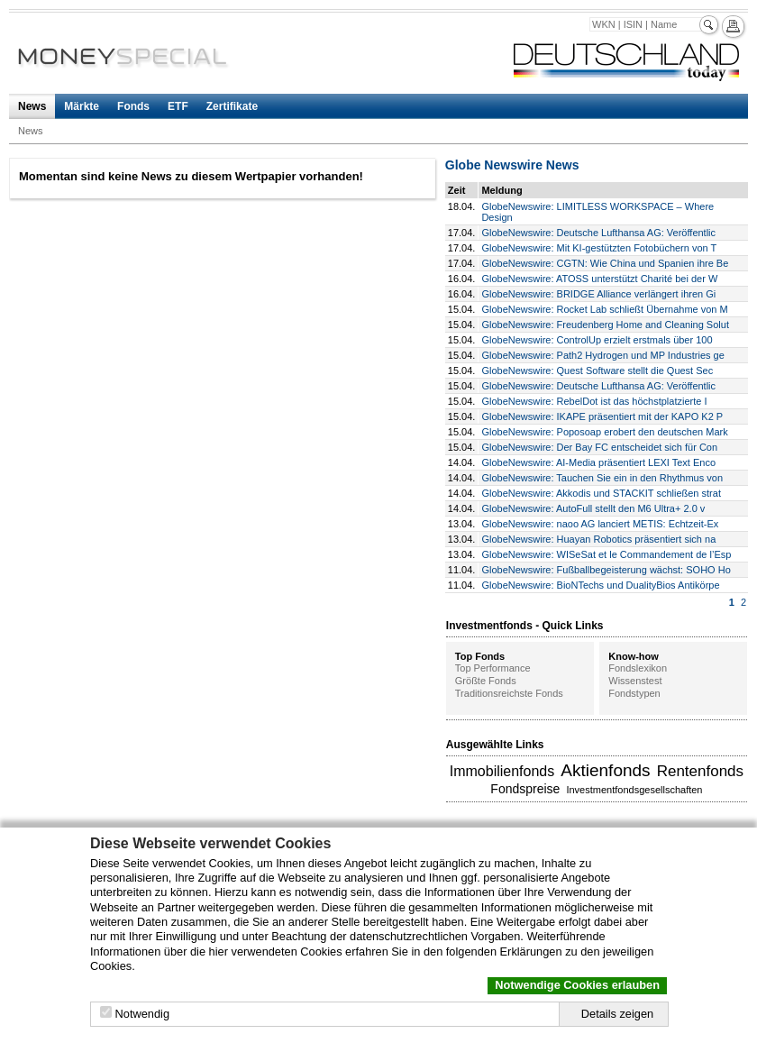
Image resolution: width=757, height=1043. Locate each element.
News (32, 106)
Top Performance (493, 668)
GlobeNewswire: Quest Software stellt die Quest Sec (597, 370)
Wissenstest (634, 680)
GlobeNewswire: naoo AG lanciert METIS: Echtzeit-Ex (599, 523)
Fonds (133, 106)
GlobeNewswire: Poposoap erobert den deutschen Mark (604, 431)
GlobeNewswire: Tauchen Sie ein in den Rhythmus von (602, 477)
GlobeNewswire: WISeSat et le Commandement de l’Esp (606, 554)
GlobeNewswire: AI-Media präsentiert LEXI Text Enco (598, 462)
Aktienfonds (605, 770)
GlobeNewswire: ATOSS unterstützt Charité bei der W (599, 278)
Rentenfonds (700, 771)
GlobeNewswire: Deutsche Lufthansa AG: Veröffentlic (598, 232)
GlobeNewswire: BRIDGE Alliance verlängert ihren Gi (598, 293)
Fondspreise (525, 789)
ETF (178, 106)
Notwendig (142, 1013)
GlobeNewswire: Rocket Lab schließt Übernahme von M (604, 309)
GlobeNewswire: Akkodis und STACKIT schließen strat (601, 493)
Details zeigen (617, 1013)
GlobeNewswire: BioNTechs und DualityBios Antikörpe (600, 585)
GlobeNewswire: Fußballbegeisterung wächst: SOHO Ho (605, 569)
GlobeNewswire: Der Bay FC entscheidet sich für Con (599, 447)
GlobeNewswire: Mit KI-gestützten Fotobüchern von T (598, 247)
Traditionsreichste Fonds (509, 693)
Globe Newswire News (512, 165)
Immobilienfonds (502, 771)
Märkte (81, 106)
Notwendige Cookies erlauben (577, 985)
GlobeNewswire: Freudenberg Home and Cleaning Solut (605, 324)
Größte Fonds (485, 680)
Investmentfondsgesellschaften (634, 789)
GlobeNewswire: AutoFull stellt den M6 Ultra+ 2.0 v (593, 508)
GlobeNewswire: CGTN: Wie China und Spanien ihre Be (604, 263)
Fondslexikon (637, 668)
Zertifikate (232, 106)
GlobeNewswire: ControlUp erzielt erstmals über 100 (596, 339)
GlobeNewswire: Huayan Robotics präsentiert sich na (598, 539)
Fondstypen (634, 693)
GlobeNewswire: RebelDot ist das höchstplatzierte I (594, 401)
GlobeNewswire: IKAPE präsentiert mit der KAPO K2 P (602, 416)
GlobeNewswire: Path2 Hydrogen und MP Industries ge (602, 355)
